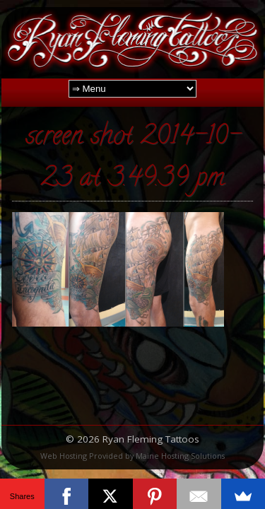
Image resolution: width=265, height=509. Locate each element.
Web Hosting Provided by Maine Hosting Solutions (132, 455)
